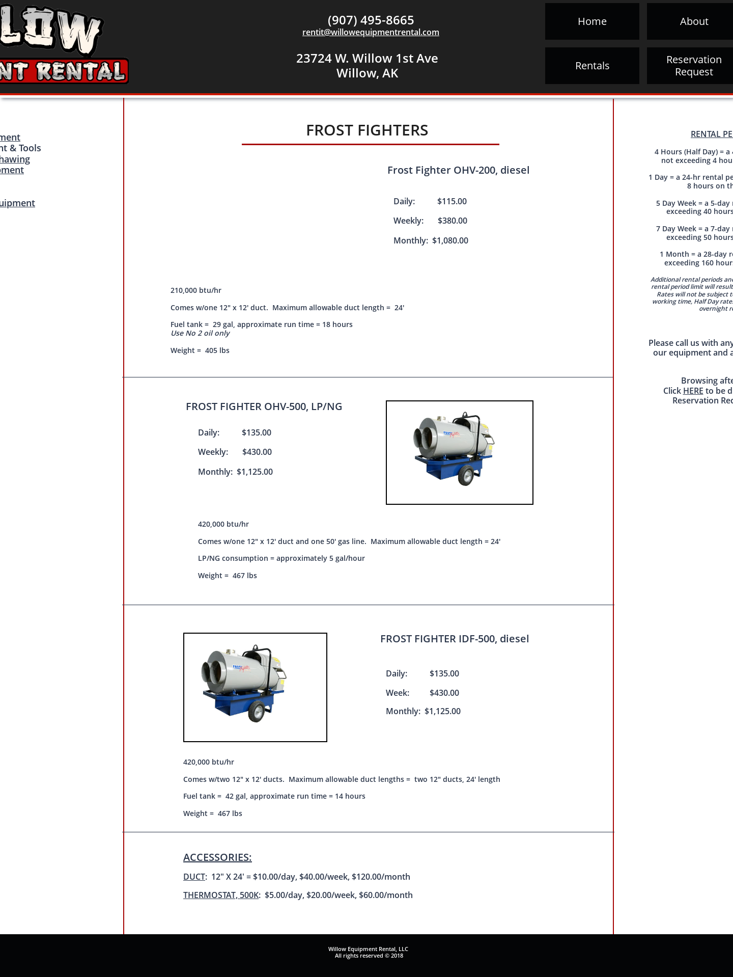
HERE (693, 390)
